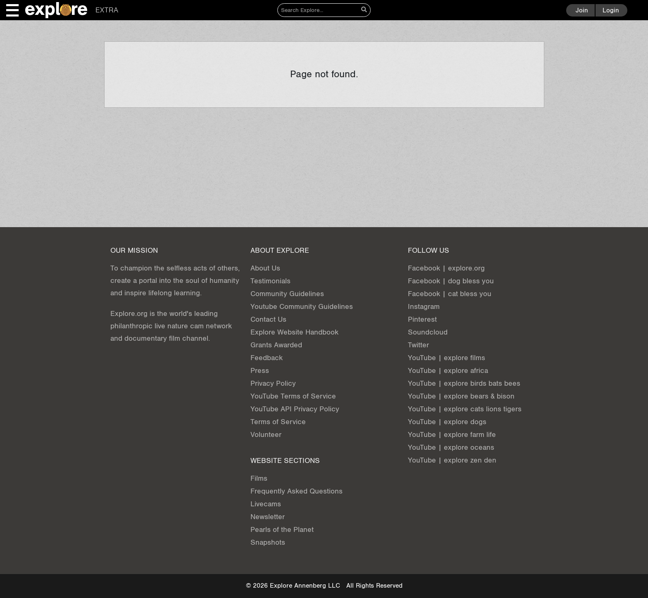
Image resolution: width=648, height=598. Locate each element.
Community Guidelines (287, 294)
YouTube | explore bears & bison (461, 396)
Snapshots (267, 542)
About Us (265, 268)
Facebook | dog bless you (451, 281)
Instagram (424, 306)
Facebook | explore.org (446, 268)
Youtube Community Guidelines (301, 306)
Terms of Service (278, 422)
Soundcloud (428, 332)
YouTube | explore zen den (452, 460)
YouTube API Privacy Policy (294, 409)
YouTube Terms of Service (293, 396)
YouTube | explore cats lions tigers (465, 409)
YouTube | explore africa (448, 370)
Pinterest (422, 319)
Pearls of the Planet (282, 529)
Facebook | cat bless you (449, 294)
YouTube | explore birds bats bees (464, 383)
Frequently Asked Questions (296, 491)
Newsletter (267, 517)
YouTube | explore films (446, 358)
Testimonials (270, 281)
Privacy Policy (273, 383)
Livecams (265, 504)
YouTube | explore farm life (452, 434)
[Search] (318, 10)
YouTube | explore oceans (451, 447)
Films (258, 478)
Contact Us (268, 319)
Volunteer (265, 434)
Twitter (418, 345)
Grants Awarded (276, 345)
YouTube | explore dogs (447, 422)
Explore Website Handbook (294, 332)
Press (259, 370)
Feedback (266, 358)
